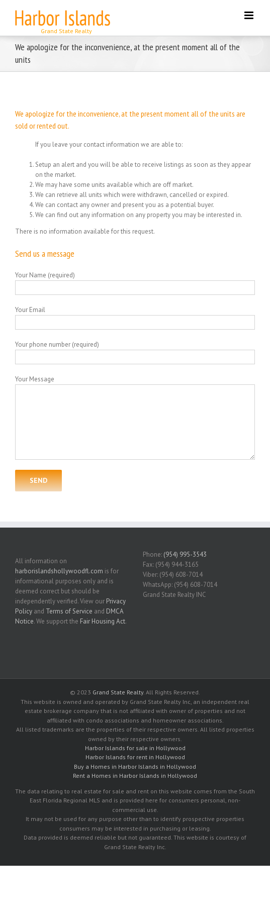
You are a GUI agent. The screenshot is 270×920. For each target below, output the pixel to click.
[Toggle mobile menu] (249, 15)
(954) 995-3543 (185, 554)
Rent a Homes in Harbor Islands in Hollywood (135, 775)
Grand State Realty (118, 692)
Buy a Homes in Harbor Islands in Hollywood (135, 766)
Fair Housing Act (102, 621)
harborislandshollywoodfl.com (59, 571)
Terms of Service (69, 611)
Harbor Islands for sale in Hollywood (135, 748)
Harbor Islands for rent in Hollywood (135, 757)
